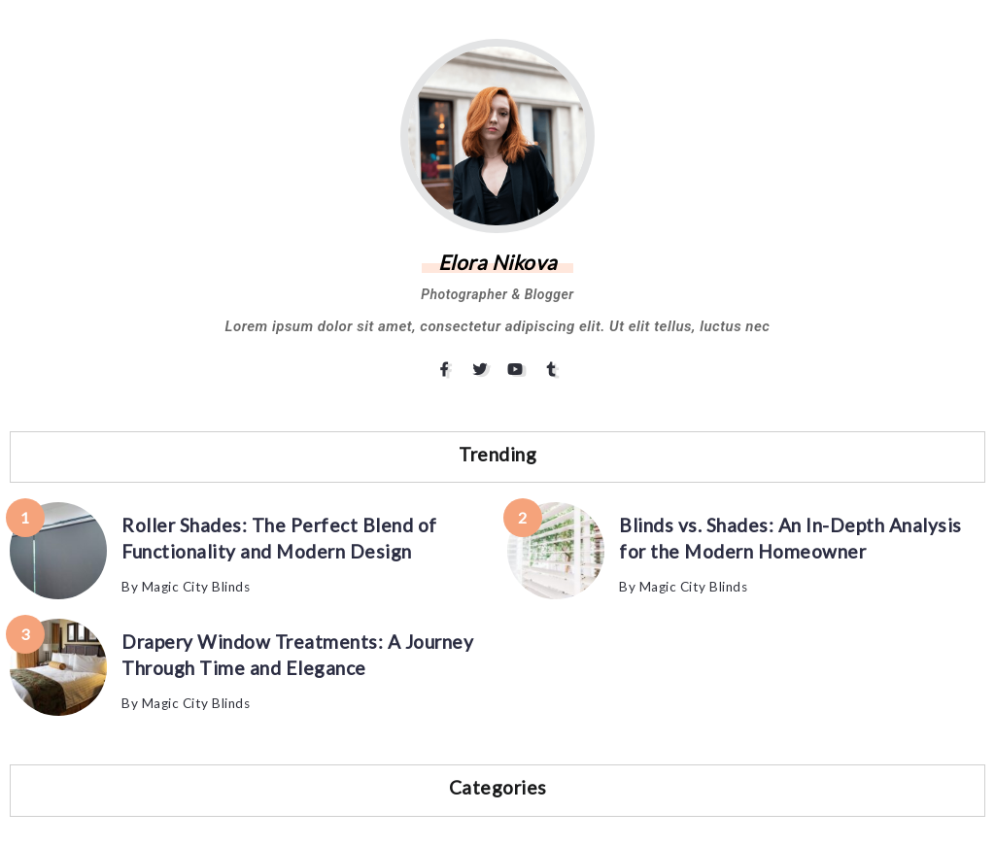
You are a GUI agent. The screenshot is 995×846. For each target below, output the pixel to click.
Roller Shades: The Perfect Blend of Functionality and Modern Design (279, 538)
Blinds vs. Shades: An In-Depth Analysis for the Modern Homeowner (790, 538)
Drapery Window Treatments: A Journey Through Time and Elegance (297, 654)
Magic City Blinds (196, 586)
